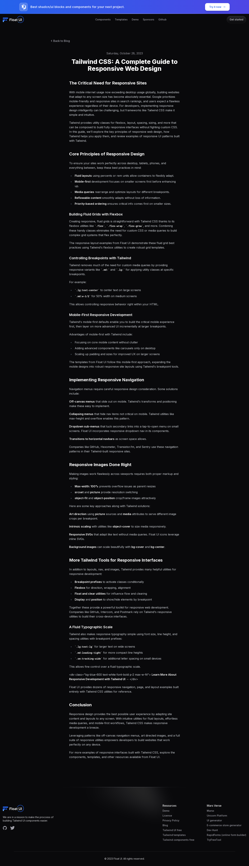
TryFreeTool (214, 839)
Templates (121, 19)
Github (162, 19)
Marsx (210, 810)
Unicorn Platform (217, 815)
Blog (165, 825)
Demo (135, 19)
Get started (236, 19)
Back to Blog (60, 41)
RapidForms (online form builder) (226, 834)
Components (103, 19)
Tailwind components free (178, 839)
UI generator (214, 820)
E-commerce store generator (224, 825)
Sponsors (148, 19)
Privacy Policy (171, 820)
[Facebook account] (5, 828)
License (167, 815)
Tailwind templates (174, 834)
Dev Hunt (212, 830)
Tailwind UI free (172, 830)
